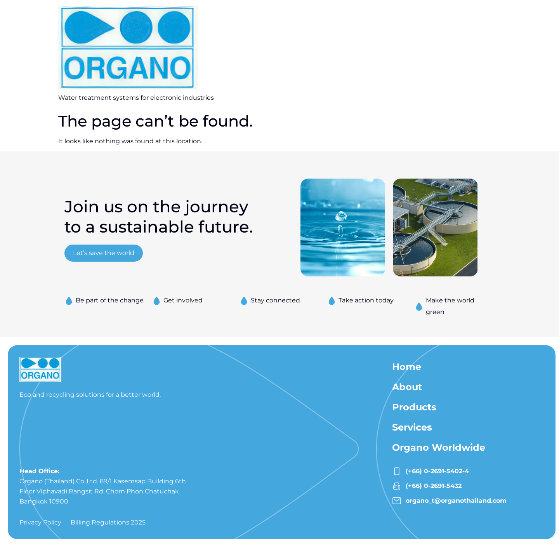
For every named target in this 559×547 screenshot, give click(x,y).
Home (406, 366)
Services (412, 427)
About (407, 386)
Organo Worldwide (438, 447)
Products (414, 407)
